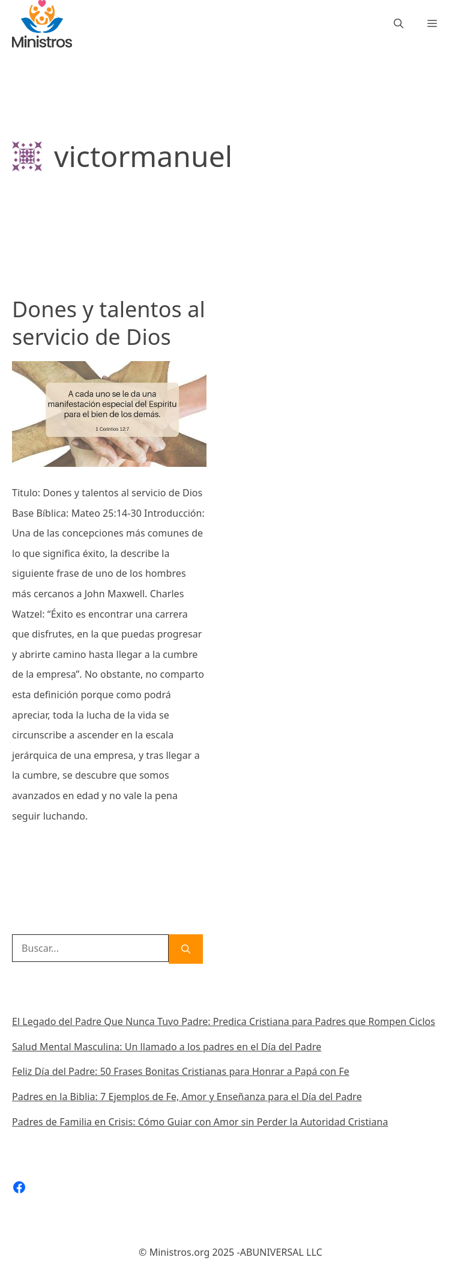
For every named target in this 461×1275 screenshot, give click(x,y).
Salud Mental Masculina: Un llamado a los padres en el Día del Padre (166, 1046)
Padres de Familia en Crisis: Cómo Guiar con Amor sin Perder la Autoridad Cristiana (200, 1121)
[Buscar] (186, 949)
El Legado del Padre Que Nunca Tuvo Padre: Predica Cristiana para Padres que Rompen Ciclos (223, 1021)
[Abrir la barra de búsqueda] (398, 23)
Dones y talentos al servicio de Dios (108, 323)
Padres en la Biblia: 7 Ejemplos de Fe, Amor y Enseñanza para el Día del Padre (187, 1096)
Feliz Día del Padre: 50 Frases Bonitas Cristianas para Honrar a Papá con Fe (180, 1071)
